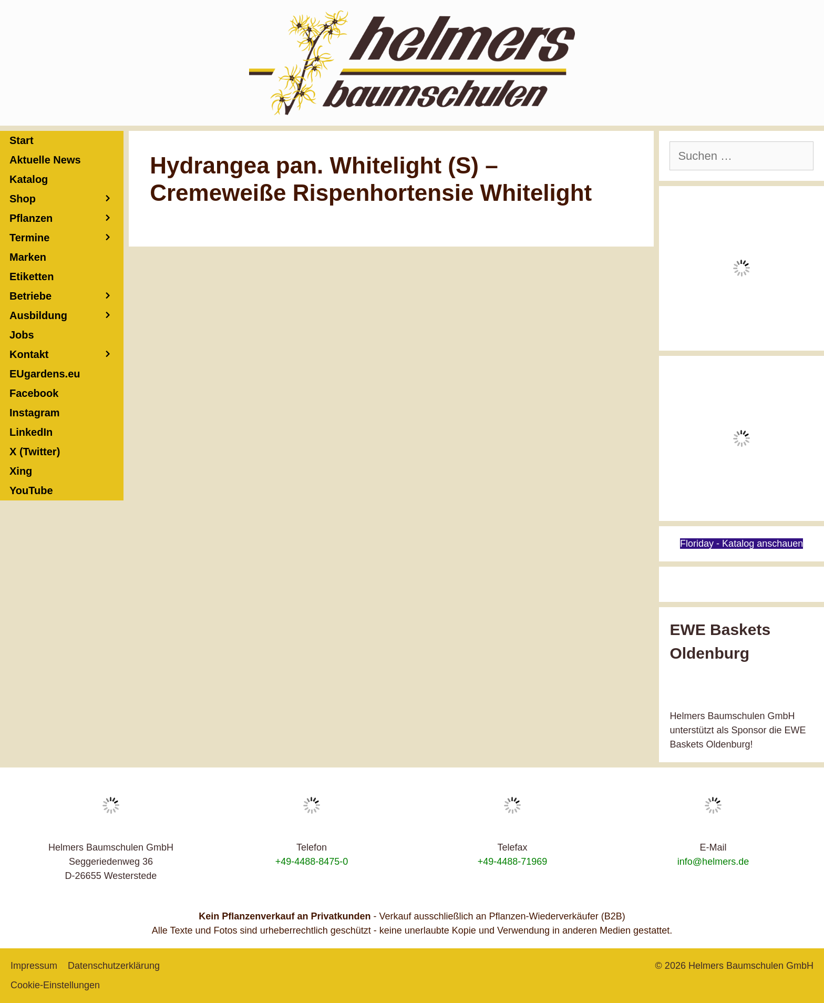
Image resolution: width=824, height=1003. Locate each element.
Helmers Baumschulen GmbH (750, 965)
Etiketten (31, 276)
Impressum (34, 965)
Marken (27, 257)
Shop (66, 199)
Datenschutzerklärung (114, 965)
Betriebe (66, 296)
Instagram (34, 412)
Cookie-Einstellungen (55, 985)
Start (21, 140)
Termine (66, 238)
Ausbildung (66, 315)
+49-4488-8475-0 (311, 861)
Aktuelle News (45, 160)
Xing (20, 471)
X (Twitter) (34, 451)
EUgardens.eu (44, 374)
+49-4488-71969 (513, 861)
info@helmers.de (713, 861)
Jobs (21, 335)
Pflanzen (66, 218)
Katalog (28, 179)
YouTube (31, 490)
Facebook (33, 393)
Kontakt (66, 354)
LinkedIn (31, 432)
